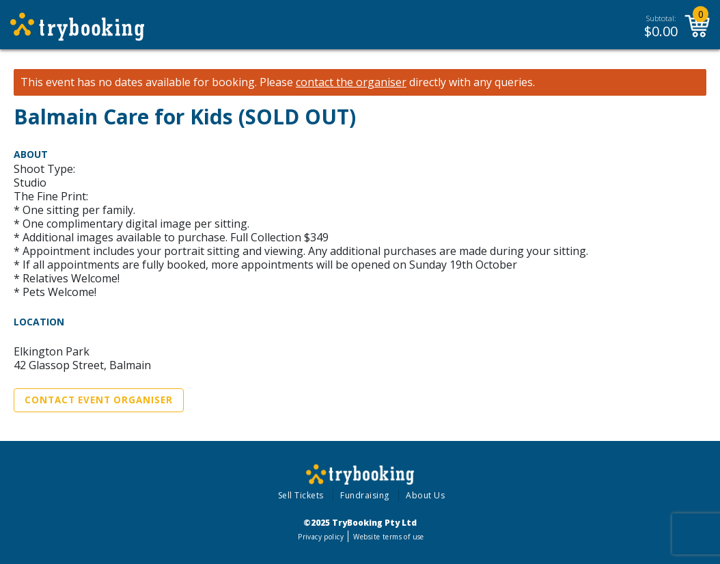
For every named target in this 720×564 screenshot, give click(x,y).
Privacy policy (321, 536)
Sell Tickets (301, 495)
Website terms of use (388, 536)
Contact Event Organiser (99, 400)
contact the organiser (351, 82)
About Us (425, 495)
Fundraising (364, 495)
